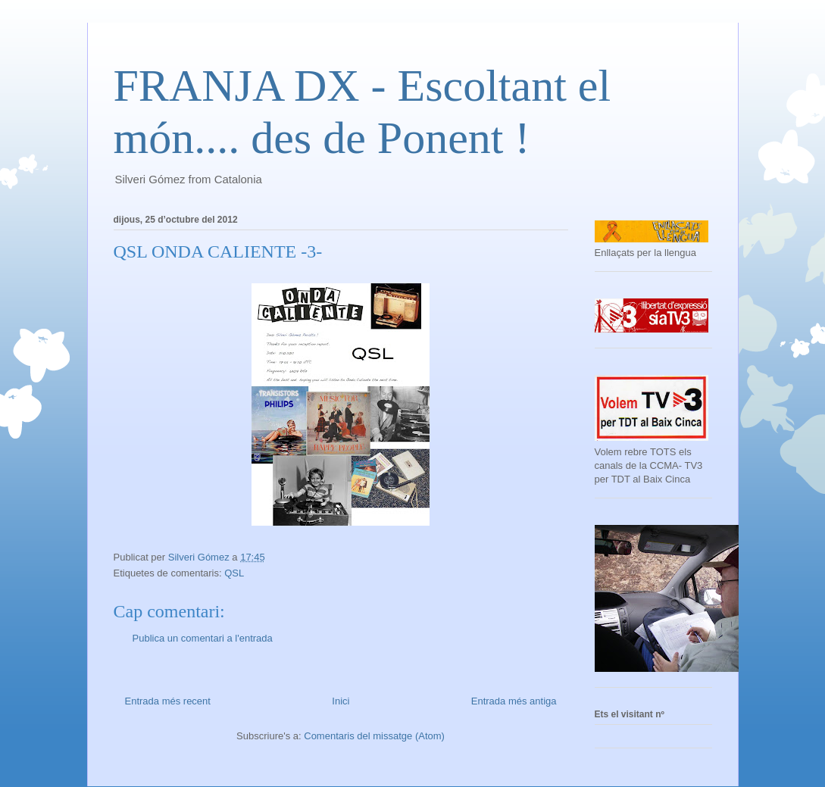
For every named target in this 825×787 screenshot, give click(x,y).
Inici (340, 701)
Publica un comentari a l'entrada (203, 638)
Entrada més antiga (514, 701)
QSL (234, 573)
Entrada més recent (168, 701)
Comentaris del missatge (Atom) (374, 736)
